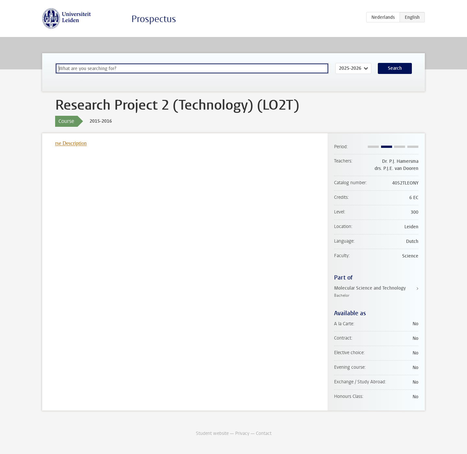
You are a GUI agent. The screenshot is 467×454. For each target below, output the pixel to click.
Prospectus (153, 19)
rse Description (71, 143)
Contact (263, 433)
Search (395, 68)
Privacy (242, 433)
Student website (212, 433)
